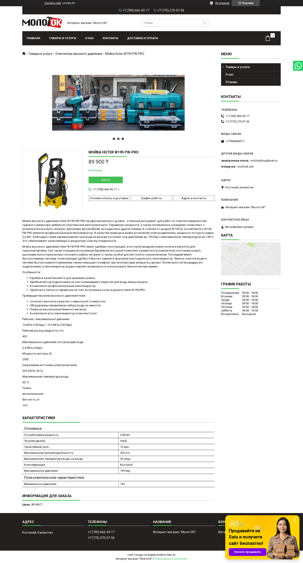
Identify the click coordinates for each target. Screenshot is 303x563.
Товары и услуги (62, 38)
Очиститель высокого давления (78, 53)
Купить (105, 179)
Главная (33, 38)
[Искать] (204, 23)
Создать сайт (52, 3)
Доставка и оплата (142, 38)
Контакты (110, 38)
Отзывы (231, 82)
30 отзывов (222, 3)
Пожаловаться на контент (171, 558)
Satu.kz (171, 554)
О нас (89, 38)
